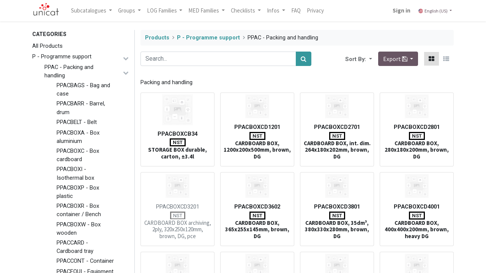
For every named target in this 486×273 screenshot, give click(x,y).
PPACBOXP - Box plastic (78, 191)
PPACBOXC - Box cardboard (78, 155)
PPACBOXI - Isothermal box (75, 173)
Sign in (401, 10)
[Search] (303, 59)
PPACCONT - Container (85, 260)
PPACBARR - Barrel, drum (81, 107)
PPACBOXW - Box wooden (79, 228)
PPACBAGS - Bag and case (83, 89)
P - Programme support (62, 56)
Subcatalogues (89, 10)
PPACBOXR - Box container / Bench (79, 210)
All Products (47, 45)
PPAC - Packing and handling (68, 71)
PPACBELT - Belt (77, 122)
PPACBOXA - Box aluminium (78, 136)
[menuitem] (296, 10)
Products (157, 38)
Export (396, 59)
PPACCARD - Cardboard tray (75, 246)
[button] (370, 59)
